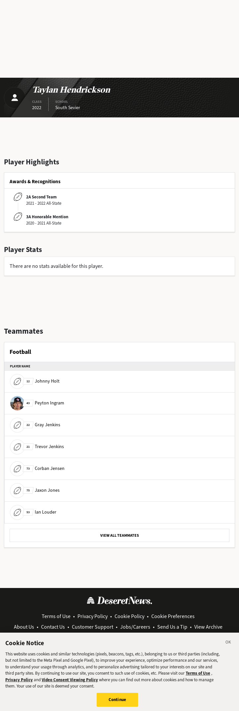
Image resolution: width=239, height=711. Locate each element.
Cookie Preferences (173, 616)
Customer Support (92, 626)
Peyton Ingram (37, 403)
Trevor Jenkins (37, 446)
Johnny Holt (35, 381)
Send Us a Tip (172, 626)
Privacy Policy (92, 616)
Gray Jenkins (35, 425)
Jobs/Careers (135, 626)
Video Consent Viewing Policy (70, 683)
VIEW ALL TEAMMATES (119, 535)
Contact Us (53, 626)
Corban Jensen (37, 468)
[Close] (228, 646)
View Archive (208, 626)
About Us (24, 626)
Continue (117, 702)
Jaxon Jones (35, 490)
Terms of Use (56, 616)
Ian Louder (33, 512)
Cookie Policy (129, 616)
